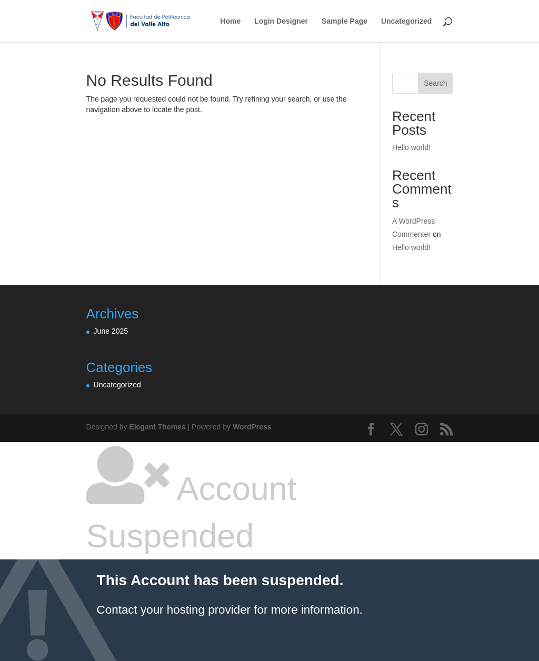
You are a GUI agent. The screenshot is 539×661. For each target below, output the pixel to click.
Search (435, 83)
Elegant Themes (157, 427)
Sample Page (344, 21)
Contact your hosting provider (174, 609)
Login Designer (281, 21)
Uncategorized (406, 21)
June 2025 (111, 331)
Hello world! (411, 147)
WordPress (252, 427)
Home (230, 21)
